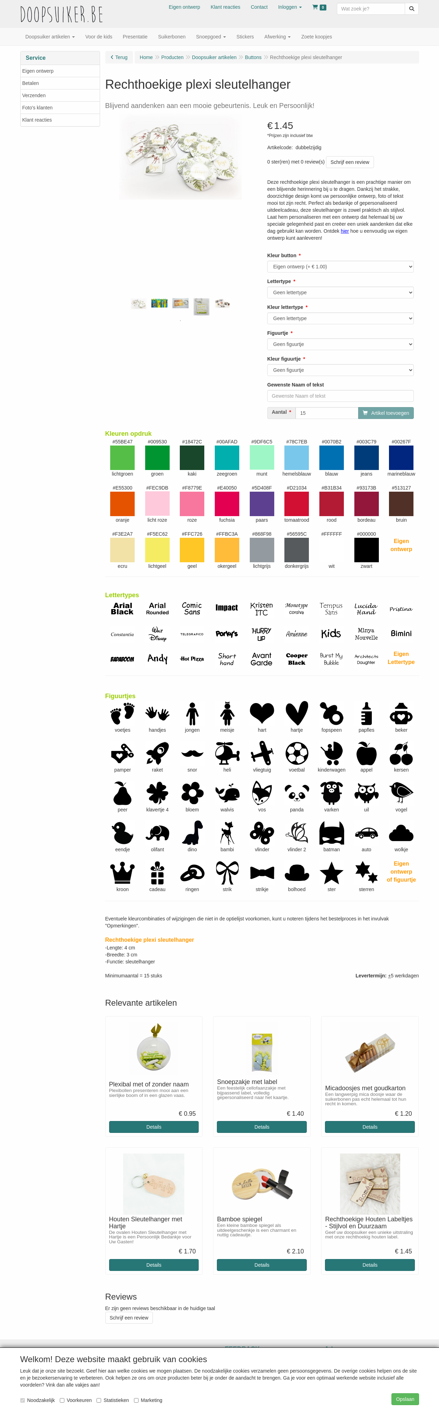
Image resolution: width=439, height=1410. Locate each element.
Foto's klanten (37, 107)
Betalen (30, 83)
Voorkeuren (76, 1400)
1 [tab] (180, 320)
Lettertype (279, 281)
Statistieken (113, 1400)
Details (154, 1127)
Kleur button (281, 255)
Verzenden (34, 95)
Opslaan (405, 1399)
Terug (121, 57)
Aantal (279, 412)
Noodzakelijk (37, 1400)
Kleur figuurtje (284, 359)
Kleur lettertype (285, 307)
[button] (290, 7)
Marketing (148, 1400)
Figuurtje (277, 333)
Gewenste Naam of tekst (295, 385)
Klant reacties (37, 120)
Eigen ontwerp (38, 71)
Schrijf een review (350, 162)
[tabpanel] (138, 303)
